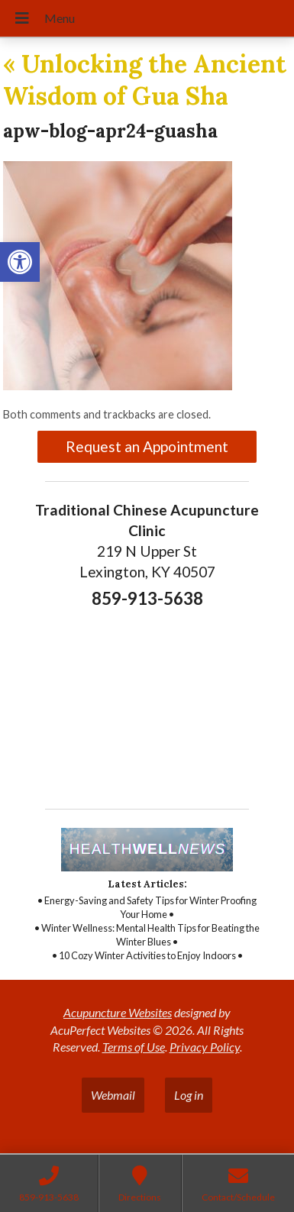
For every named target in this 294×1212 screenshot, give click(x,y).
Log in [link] (188, 1095)
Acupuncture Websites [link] (117, 1012)
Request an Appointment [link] (147, 446)
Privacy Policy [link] (205, 1046)
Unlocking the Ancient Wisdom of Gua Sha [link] (144, 80)
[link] (20, 262)
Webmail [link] (113, 1095)
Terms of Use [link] (133, 1046)
